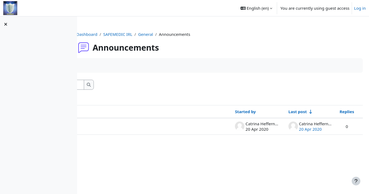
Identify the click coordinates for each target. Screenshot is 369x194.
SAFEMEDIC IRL (152, 34)
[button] (256, 8)
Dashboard (121, 34)
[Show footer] (356, 181)
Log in (360, 8)
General (179, 34)
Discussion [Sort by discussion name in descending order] (104, 111)
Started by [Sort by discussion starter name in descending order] (232, 111)
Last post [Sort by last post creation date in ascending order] (284, 111)
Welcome (103, 126)
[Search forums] (132, 85)
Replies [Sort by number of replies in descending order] (334, 111)
